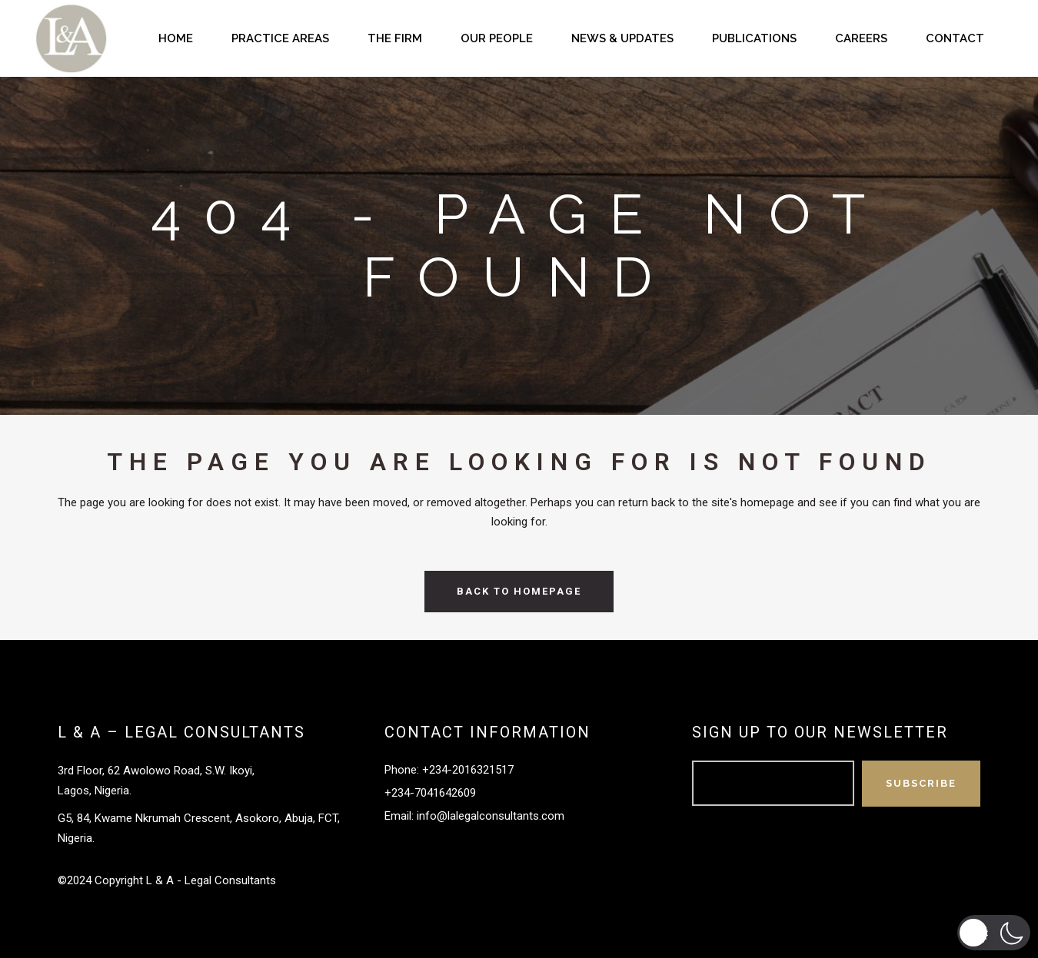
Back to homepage (519, 591)
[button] (993, 932)
